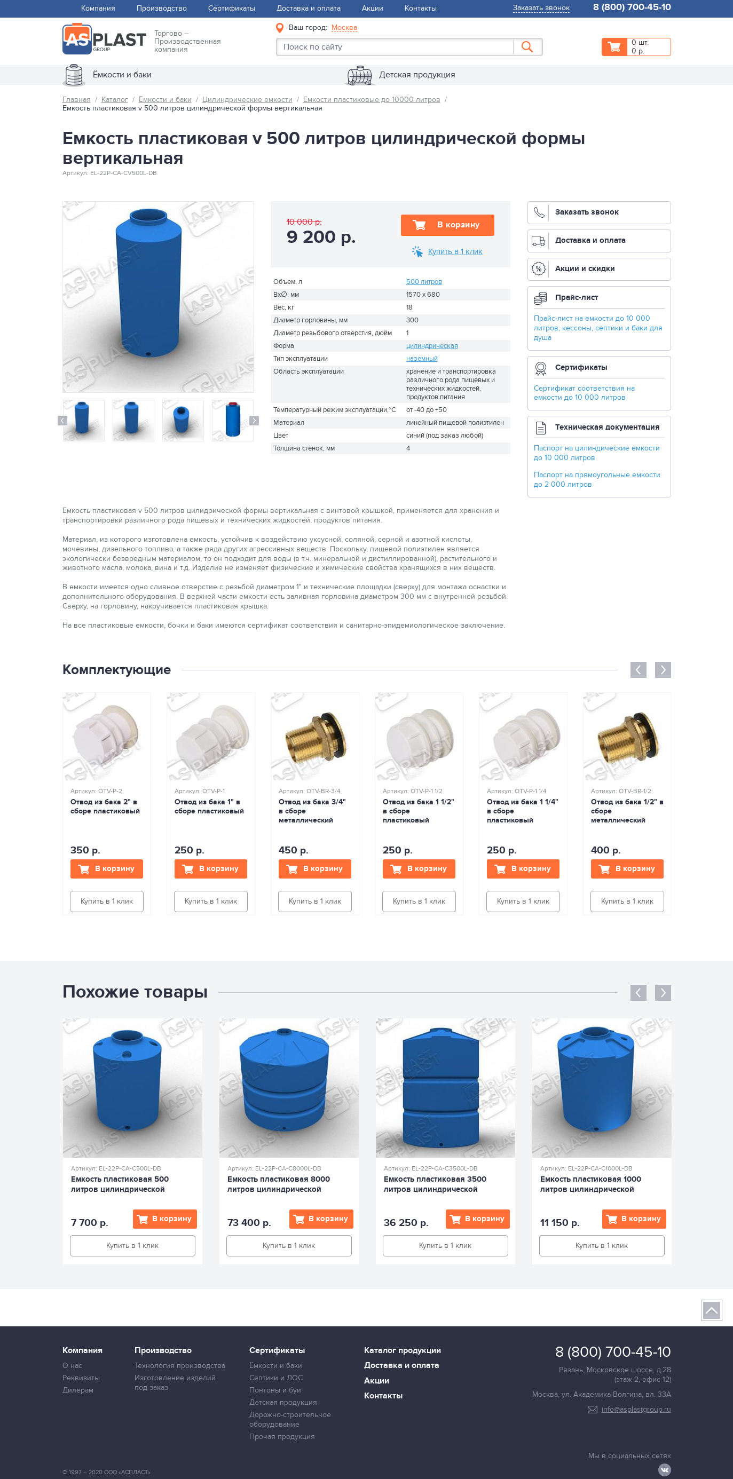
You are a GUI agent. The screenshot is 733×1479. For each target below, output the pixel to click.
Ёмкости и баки (165, 99)
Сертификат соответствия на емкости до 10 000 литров (584, 393)
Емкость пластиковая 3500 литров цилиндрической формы (435, 1189)
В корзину (458, 224)
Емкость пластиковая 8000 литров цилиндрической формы (278, 1189)
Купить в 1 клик (455, 251)
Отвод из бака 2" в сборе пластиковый (105, 806)
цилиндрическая (432, 346)
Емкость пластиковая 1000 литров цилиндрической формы (590, 1189)
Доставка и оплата (309, 8)
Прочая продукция (282, 1436)
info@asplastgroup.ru (636, 1409)
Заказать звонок (541, 8)
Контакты (421, 8)
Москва (344, 27)
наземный (422, 358)
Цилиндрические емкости (247, 99)
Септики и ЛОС (276, 1377)
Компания (98, 8)
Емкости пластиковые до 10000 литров (371, 99)
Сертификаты (231, 8)
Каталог (114, 99)
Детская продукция (283, 1402)
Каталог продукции (402, 1350)
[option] (84, 420)
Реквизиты (81, 1377)
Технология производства (180, 1365)
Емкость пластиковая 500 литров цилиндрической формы (120, 1189)
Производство (162, 8)
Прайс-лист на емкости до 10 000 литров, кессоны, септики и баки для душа (598, 328)
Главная (76, 99)
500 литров (424, 282)
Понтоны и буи (275, 1390)
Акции (372, 8)
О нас (72, 1365)
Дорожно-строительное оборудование (290, 1419)
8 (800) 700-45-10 (632, 8)
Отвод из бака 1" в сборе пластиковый (209, 806)
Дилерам (77, 1390)
